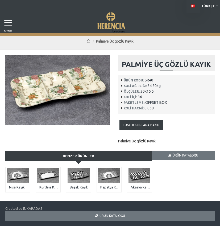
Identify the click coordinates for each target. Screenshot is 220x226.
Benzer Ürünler (78, 156)
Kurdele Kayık (49, 187)
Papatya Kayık (110, 187)
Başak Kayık (79, 187)
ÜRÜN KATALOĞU (185, 155)
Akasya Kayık (140, 187)
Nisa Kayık (17, 187)
